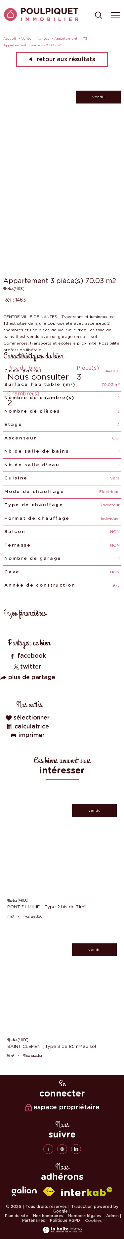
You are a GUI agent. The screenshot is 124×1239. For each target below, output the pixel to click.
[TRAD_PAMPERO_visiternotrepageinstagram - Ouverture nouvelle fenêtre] (62, 1149)
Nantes (43, 38)
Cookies (93, 1220)
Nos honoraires (48, 1216)
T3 (85, 38)
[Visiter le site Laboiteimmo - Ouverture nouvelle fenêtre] (62, 1231)
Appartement (65, 38)
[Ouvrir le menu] (115, 15)
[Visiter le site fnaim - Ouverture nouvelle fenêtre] (49, 1191)
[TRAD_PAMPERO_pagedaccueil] (41, 19)
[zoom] (62, 159)
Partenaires (33, 1220)
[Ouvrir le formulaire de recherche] (99, 15)
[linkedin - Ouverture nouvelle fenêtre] (76, 1149)
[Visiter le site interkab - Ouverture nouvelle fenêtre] (86, 1191)
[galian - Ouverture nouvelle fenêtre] (24, 1191)
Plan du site (16, 1216)
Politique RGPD (65, 1220)
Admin (112, 1216)
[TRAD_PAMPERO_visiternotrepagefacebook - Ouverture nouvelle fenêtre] (48, 1149)
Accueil (9, 38)
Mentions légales (84, 1216)
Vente (26, 38)
